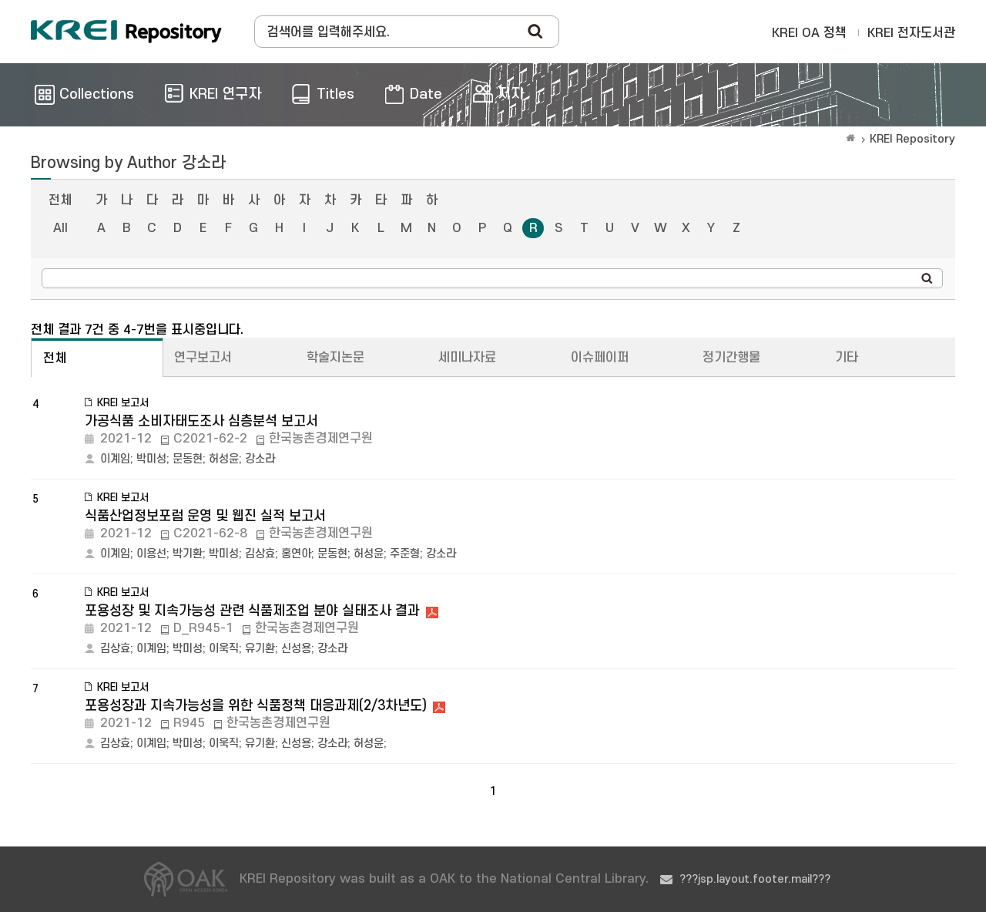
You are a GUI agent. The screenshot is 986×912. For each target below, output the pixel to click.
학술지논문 (335, 358)
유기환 (260, 648)
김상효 (260, 553)
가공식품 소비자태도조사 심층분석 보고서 (201, 421)
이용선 (151, 553)
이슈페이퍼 (600, 358)
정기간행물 (731, 358)
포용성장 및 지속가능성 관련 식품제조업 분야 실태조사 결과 (252, 611)
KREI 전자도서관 (911, 33)
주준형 (405, 553)
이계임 (115, 459)
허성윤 (224, 459)
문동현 (188, 459)
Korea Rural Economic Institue (126, 31)
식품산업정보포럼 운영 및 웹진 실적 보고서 (205, 516)
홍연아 (296, 553)
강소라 (260, 459)
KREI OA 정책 (809, 33)
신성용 (296, 648)
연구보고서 (203, 358)
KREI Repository (912, 139)
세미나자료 (467, 358)
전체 (60, 200)
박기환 (188, 553)
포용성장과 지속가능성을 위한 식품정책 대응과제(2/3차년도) (256, 705)
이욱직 (224, 648)
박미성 (151, 459)
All (60, 228)
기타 (846, 358)
